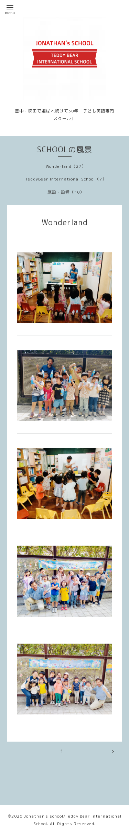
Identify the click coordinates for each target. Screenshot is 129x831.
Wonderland (65, 222)
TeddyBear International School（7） (66, 179)
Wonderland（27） (66, 166)
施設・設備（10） (65, 192)
